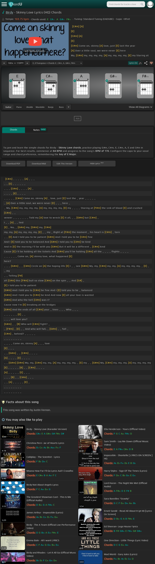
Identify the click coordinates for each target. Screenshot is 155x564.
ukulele (29, 107)
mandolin (40, 107)
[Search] (142, 4)
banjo (50, 107)
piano (19, 107)
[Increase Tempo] (27, 63)
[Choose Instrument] (68, 107)
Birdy (9, 12)
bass (61, 107)
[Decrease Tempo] (4, 63)
